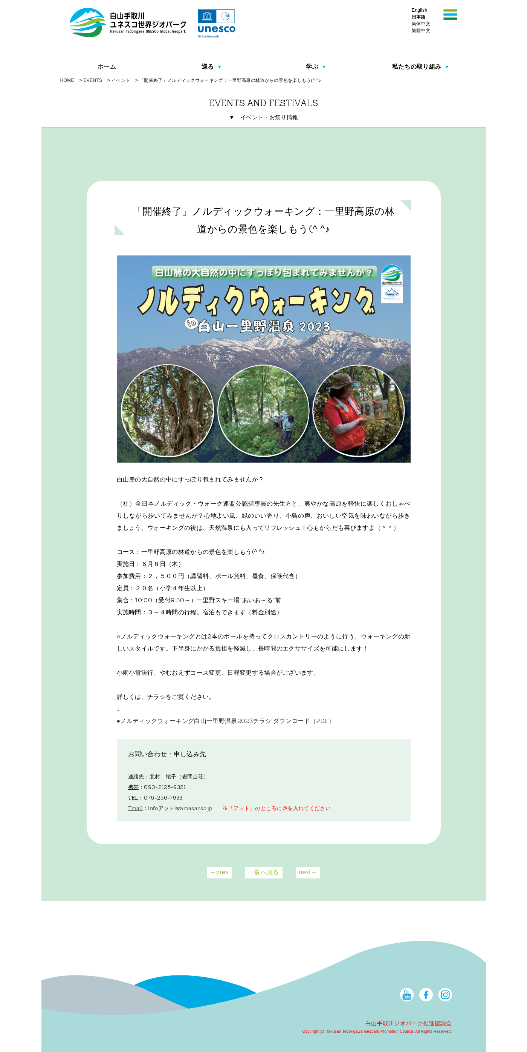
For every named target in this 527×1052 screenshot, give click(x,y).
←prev (219, 872)
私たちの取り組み (417, 66)
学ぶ (313, 66)
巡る (208, 66)
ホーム (107, 66)
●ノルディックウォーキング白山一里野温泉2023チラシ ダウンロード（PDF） (226, 721)
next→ (308, 872)
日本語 (419, 17)
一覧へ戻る (263, 872)
